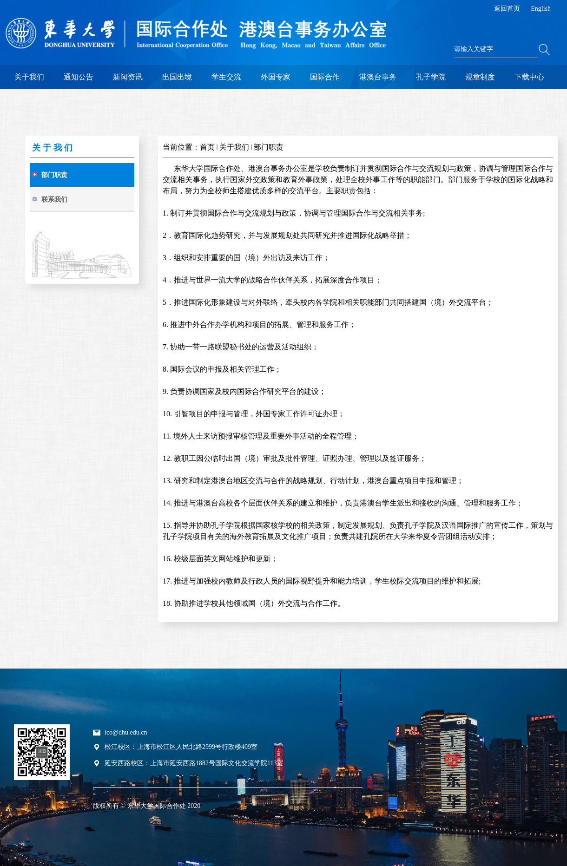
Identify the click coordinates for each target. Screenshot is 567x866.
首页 (207, 147)
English (541, 8)
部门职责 (269, 147)
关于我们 (234, 147)
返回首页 (507, 8)
